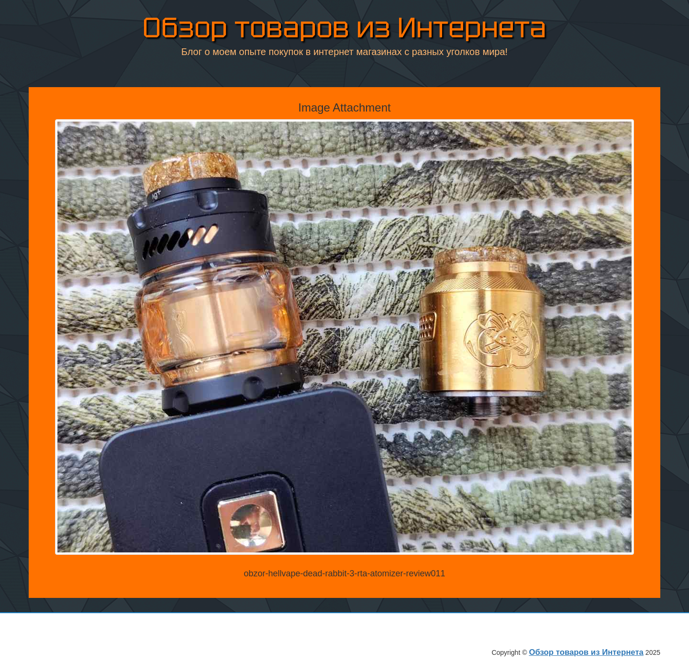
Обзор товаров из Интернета (344, 28)
